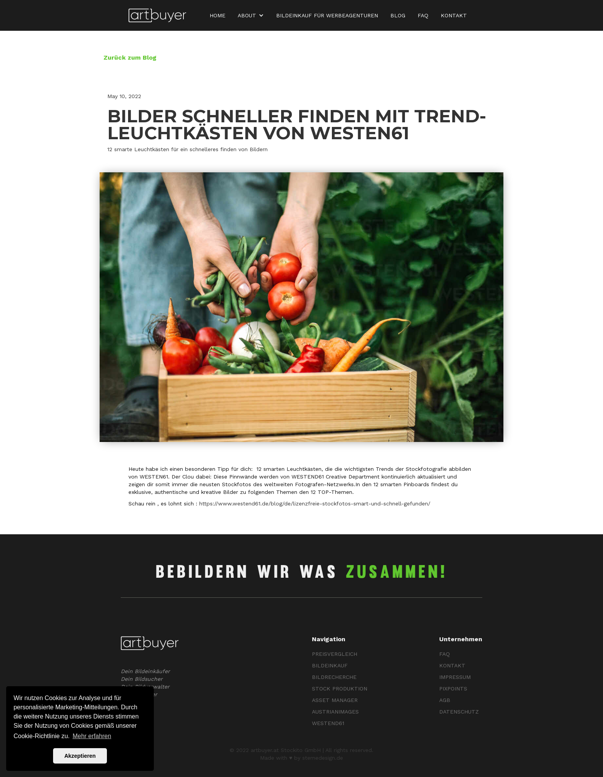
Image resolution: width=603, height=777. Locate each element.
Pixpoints (453, 688)
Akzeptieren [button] (80, 756)
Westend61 (328, 723)
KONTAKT (454, 15)
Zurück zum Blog (130, 57)
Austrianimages (335, 712)
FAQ (423, 15)
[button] (252, 15)
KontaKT (452, 665)
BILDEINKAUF (330, 665)
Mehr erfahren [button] (92, 736)
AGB (444, 700)
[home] (157, 15)
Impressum (455, 677)
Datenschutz (459, 712)
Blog (397, 15)
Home (217, 15)
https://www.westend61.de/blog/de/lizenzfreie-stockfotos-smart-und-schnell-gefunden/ (314, 503)
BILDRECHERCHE (334, 677)
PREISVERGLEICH (334, 654)
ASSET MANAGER (335, 700)
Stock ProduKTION (339, 688)
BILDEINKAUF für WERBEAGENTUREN (327, 15)
